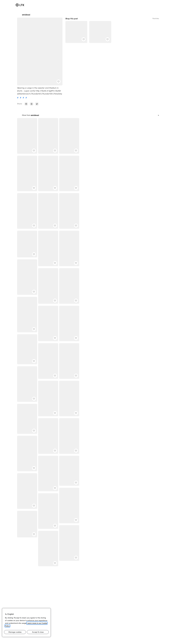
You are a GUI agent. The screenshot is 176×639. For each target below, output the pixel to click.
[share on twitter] (37, 104)
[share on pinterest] (31, 104)
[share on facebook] (26, 104)
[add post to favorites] (58, 81)
